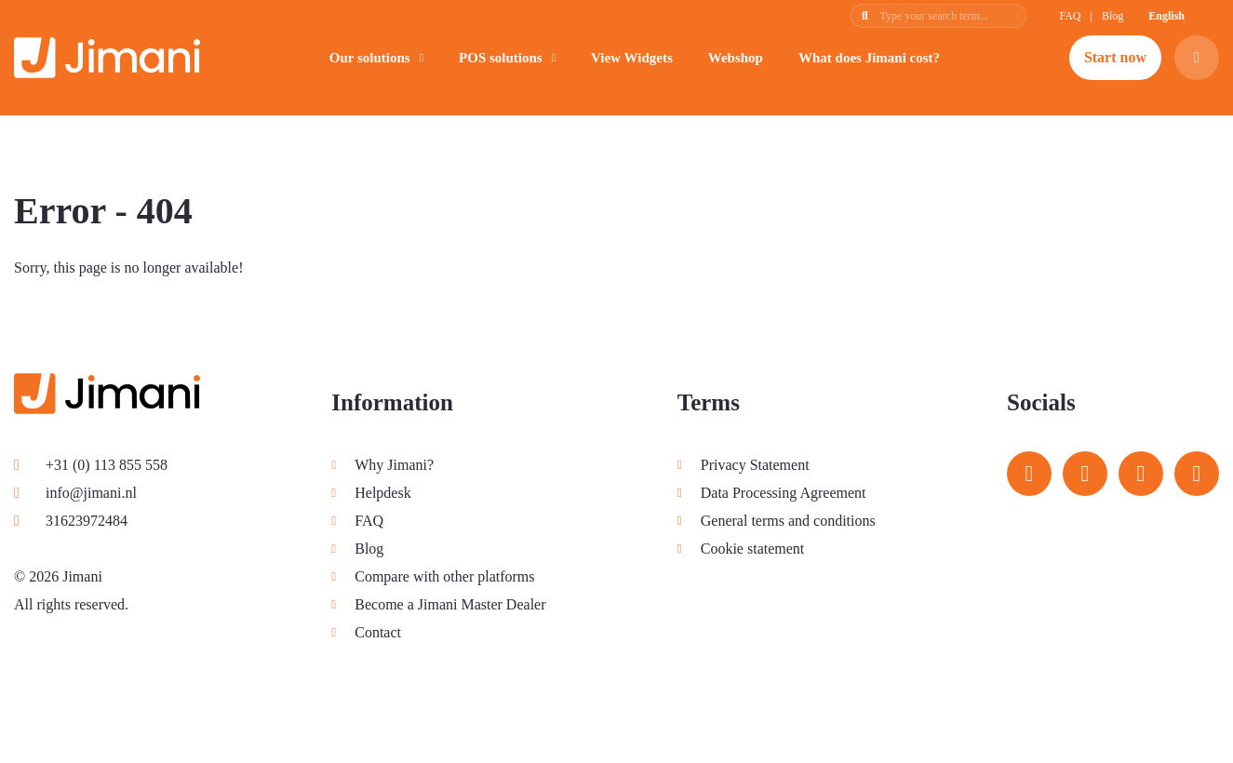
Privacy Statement (755, 465)
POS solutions (501, 57)
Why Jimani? (394, 465)
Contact (378, 632)
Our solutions (369, 57)
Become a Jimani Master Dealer (450, 604)
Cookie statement (753, 548)
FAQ (1069, 15)
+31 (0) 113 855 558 (91, 465)
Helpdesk (382, 493)
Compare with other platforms (444, 576)
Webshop (735, 57)
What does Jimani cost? (869, 57)
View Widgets (632, 57)
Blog (1112, 15)
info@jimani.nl (75, 493)
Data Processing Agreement (783, 493)
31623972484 (70, 521)
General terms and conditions (788, 521)
